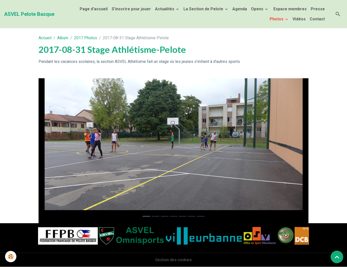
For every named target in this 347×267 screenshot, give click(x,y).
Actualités (165, 9)
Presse (318, 9)
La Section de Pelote (203, 9)
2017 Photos (85, 37)
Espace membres (289, 9)
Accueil (45, 37)
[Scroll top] (337, 257)
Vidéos (299, 19)
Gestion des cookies (173, 259)
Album (62, 37)
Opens (257, 9)
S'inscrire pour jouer (131, 9)
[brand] (29, 14)
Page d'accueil (94, 9)
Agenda (239, 9)
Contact (317, 19)
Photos (277, 19)
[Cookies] (10, 256)
